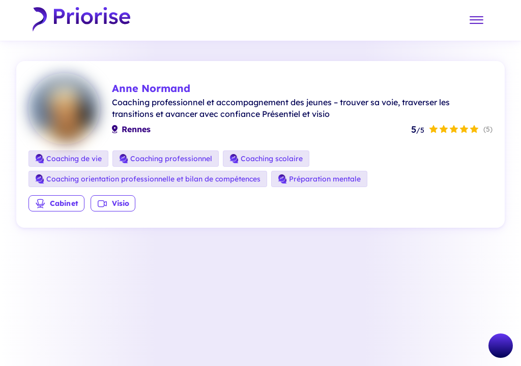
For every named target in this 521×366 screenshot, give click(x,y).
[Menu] (476, 21)
